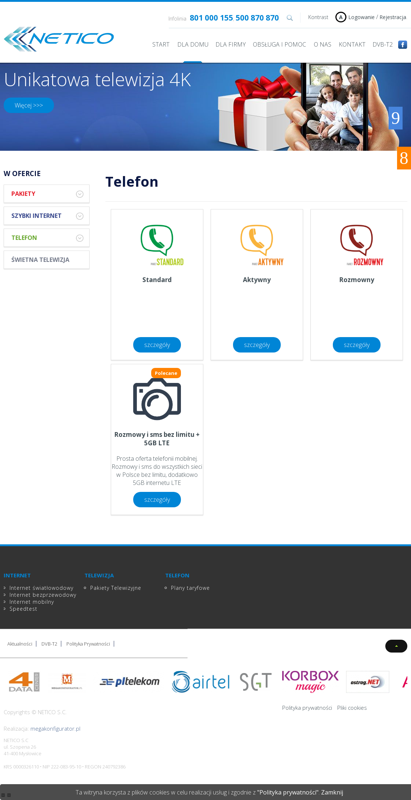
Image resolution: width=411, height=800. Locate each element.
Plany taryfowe (190, 587)
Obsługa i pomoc (279, 44)
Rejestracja (392, 17)
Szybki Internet (47, 216)
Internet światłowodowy (41, 587)
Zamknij (332, 792)
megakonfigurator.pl (55, 728)
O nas (322, 44)
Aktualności (19, 643)
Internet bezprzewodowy (43, 594)
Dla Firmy (230, 44)
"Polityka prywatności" (288, 792)
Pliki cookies (352, 707)
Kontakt (352, 44)
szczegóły (157, 345)
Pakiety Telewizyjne (115, 587)
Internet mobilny (32, 601)
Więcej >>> (29, 105)
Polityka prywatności (307, 707)
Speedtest (23, 608)
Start (161, 44)
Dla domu (192, 44)
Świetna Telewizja (40, 260)
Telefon (47, 238)
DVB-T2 (382, 44)
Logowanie (361, 17)
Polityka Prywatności (88, 643)
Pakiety (47, 194)
